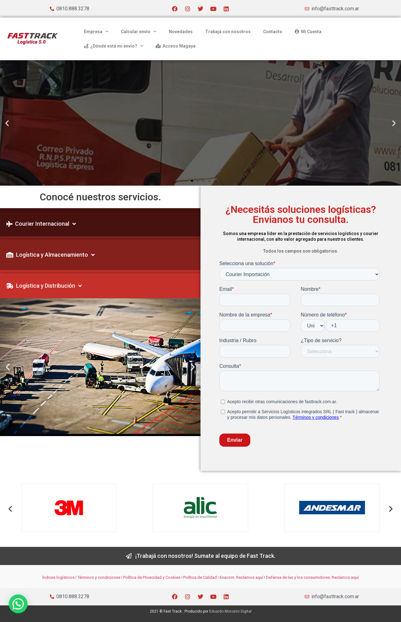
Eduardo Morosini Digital (230, 611)
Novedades (181, 31)
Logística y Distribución (44, 286)
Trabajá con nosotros (228, 31)
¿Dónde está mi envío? (113, 46)
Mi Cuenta (308, 31)
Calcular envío (138, 31)
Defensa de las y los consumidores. (298, 577)
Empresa (96, 31)
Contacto (272, 31)
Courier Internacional (41, 224)
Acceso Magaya (175, 46)
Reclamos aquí (249, 577)
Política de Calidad (200, 577)
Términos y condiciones (98, 577)
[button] (7, 123)
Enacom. (227, 577)
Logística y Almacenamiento (50, 255)
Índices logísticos (58, 577)
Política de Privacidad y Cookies (151, 577)
